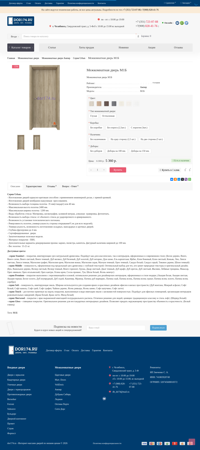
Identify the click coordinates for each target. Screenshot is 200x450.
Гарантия (60, 3)
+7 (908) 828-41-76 (119, 385)
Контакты (102, 3)
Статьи (52, 47)
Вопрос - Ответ (70, 186)
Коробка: (94, 123)
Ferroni (10, 404)
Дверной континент (16, 419)
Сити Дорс (60, 409)
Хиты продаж (86, 47)
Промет (11, 423)
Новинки (124, 47)
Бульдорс (11, 414)
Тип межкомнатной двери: (103, 111)
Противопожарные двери (19, 394)
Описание (15, 186)
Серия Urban (79, 58)
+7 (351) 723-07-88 (135, 385)
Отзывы (178, 47)
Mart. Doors (60, 380)
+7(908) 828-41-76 (150, 10)
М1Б (15, 313)
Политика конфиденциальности (81, 3)
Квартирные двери (16, 380)
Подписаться (158, 328)
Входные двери (16, 367)
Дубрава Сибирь (63, 394)
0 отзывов (156, 83)
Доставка (48, 3)
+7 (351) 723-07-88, (132, 10)
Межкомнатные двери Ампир (56, 58)
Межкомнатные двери (28, 58)
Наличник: (95, 134)
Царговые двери (63, 375)
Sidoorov (11, 409)
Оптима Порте (62, 404)
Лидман (59, 399)
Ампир (58, 389)
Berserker (11, 399)
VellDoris (59, 384)
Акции (151, 47)
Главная (11, 58)
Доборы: (94, 146)
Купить (118, 169)
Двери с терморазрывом (18, 389)
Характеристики (34, 186)
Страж (10, 428)
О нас (28, 3)
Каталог (21, 46)
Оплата (38, 3)
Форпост (11, 433)
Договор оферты (16, 3)
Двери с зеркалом (15, 375)
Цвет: (93, 98)
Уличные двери (14, 384)
